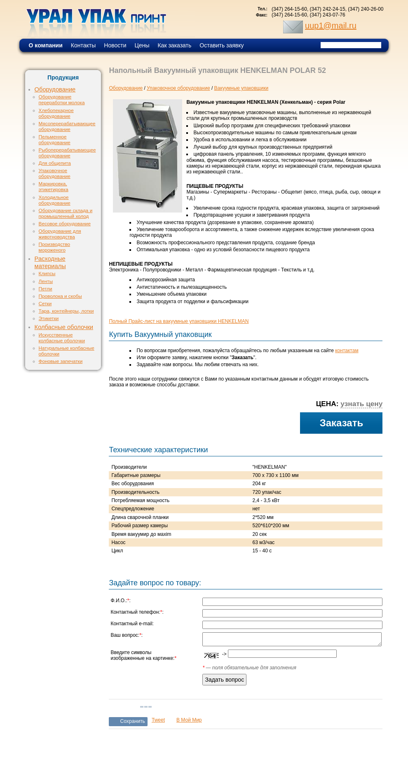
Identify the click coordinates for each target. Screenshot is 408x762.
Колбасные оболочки (64, 327)
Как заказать (174, 45)
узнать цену (361, 404)
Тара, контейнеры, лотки (66, 310)
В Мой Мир (189, 720)
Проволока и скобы (60, 296)
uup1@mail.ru (330, 25)
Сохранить (132, 721)
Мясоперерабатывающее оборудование (67, 126)
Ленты (46, 281)
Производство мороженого (54, 246)
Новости (115, 45)
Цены (142, 45)
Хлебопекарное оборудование (56, 113)
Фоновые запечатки (61, 361)
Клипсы (47, 273)
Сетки (45, 303)
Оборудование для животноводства (60, 233)
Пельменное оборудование (54, 139)
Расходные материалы (50, 262)
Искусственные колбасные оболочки (62, 337)
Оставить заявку (221, 45)
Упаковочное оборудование (54, 173)
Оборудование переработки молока (62, 99)
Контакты (83, 45)
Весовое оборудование (65, 223)
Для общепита (55, 163)
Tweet (158, 720)
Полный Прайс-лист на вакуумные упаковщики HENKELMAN (179, 321)
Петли (45, 288)
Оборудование (55, 89)
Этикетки (49, 318)
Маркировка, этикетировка (53, 186)
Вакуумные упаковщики (241, 88)
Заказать (341, 422)
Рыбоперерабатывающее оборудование (67, 152)
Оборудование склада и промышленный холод (66, 213)
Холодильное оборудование (54, 200)
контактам (346, 350)
